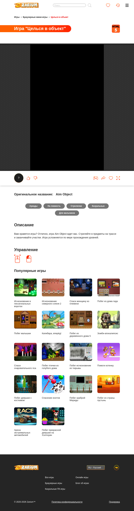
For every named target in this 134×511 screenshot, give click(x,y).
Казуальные (98, 211)
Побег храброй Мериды (81, 393)
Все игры (49, 483)
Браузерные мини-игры (35, 17)
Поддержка (114, 507)
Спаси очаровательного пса (25, 361)
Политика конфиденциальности (66, 507)
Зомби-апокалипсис (108, 328)
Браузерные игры (53, 488)
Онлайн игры (82, 483)
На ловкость (54, 211)
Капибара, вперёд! (53, 328)
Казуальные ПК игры (55, 494)
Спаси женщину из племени (81, 297)
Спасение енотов (53, 392)
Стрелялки (76, 211)
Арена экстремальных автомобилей (25, 427)
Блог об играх (82, 488)
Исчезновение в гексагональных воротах (25, 298)
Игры (17, 17)
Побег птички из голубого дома (53, 361)
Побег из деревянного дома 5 (81, 329)
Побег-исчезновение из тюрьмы (81, 361)
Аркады (33, 211)
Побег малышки (25, 328)
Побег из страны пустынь (108, 393)
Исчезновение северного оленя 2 (53, 297)
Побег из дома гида (108, 296)
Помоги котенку (108, 360)
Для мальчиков (67, 218)
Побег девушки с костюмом (25, 393)
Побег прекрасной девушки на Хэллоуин (53, 427)
